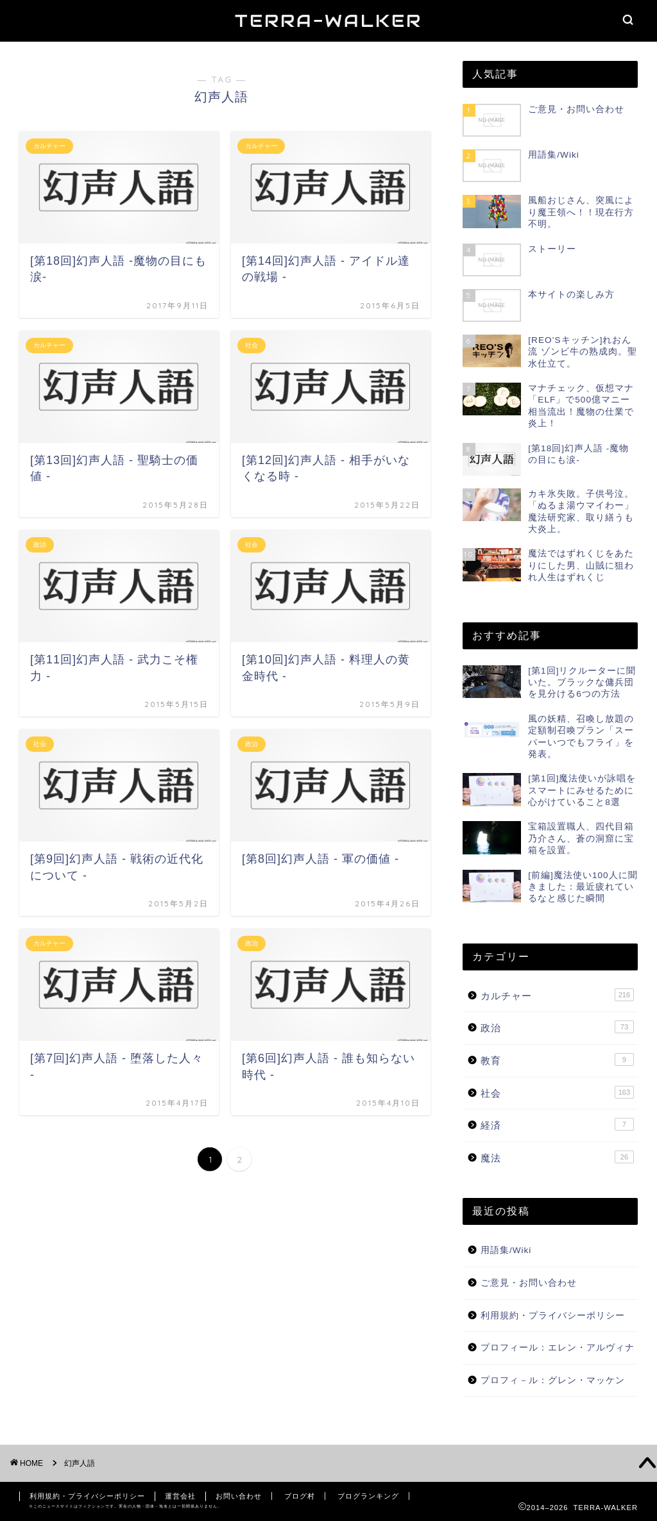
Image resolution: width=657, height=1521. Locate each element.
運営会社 (180, 1496)
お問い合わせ (239, 1496)
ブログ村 (299, 1496)
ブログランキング (368, 1496)
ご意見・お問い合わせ (529, 1283)
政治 (557, 1026)
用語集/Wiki (506, 1250)
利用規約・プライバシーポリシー (553, 1315)
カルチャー (557, 994)
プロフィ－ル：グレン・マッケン (553, 1380)
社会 (557, 1092)
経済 (557, 1124)
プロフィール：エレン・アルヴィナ (558, 1347)
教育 (557, 1059)
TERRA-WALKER (328, 21)
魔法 (557, 1157)
